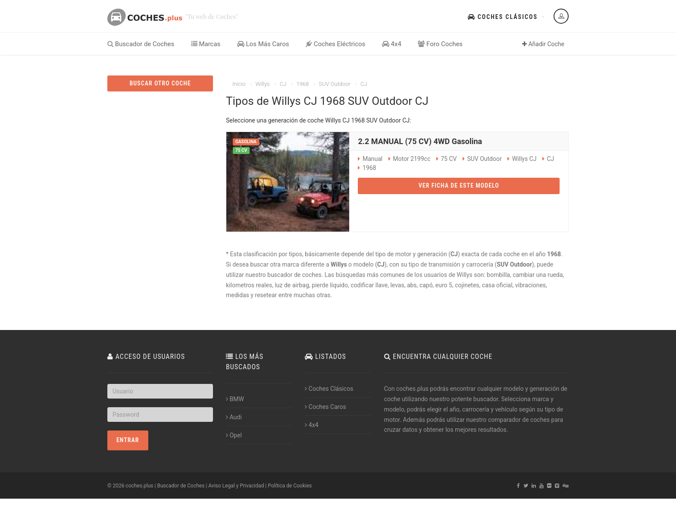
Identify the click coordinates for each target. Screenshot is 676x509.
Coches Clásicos (503, 16)
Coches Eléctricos (335, 44)
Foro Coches (440, 44)
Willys (262, 84)
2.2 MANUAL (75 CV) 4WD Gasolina (420, 141)
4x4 (391, 44)
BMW (235, 399)
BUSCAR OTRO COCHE (160, 83)
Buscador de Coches (140, 44)
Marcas (206, 44)
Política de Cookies (290, 486)
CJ (283, 84)
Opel (234, 435)
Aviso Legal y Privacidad (236, 486)
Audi (234, 417)
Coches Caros (325, 406)
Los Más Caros (263, 44)
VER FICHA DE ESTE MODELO (459, 185)
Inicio (238, 84)
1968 (302, 84)
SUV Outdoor (335, 84)
